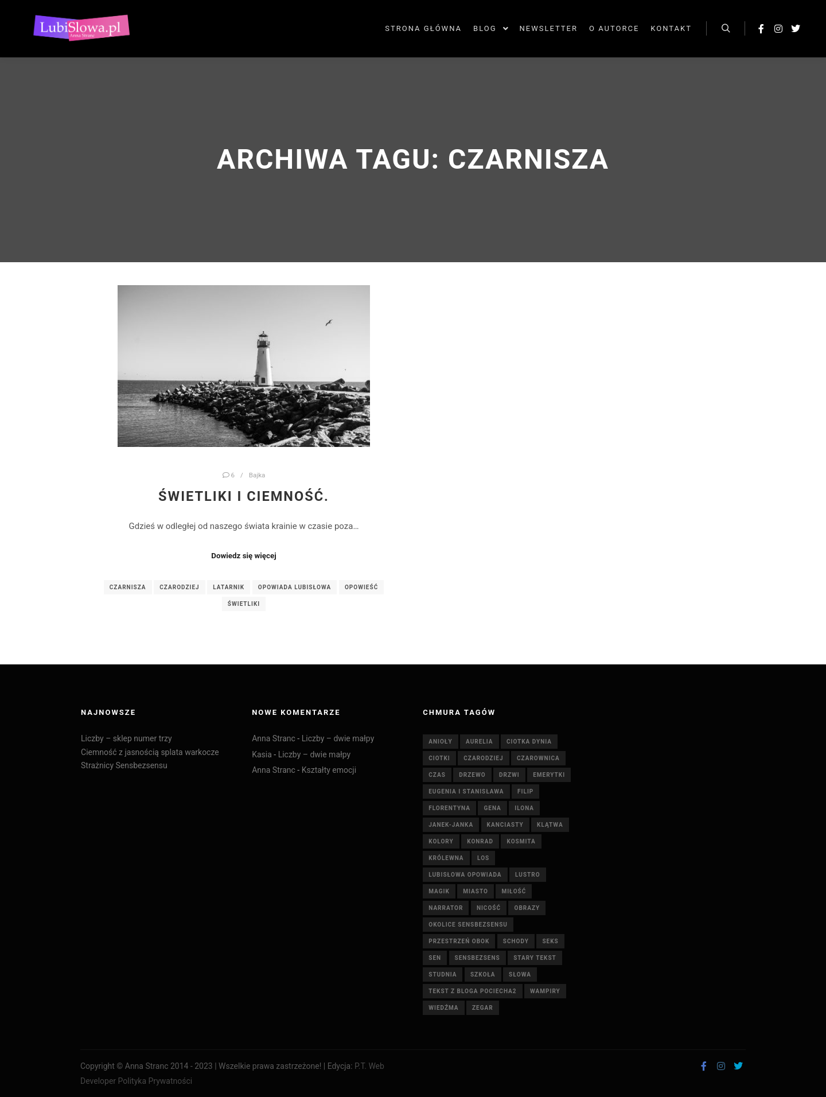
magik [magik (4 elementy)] (439, 891)
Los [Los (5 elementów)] (483, 858)
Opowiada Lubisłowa (294, 587)
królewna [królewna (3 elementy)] (445, 858)
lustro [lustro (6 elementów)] (527, 875)
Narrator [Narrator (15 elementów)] (445, 908)
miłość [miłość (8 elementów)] (513, 891)
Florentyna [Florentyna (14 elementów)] (449, 808)
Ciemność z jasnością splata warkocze (150, 752)
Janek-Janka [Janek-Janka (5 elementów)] (450, 825)
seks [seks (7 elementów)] (550, 941)
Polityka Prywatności (155, 1081)
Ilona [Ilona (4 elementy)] (524, 808)
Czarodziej (179, 587)
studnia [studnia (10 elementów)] (442, 974)
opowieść (361, 587)
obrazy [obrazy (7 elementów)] (527, 908)
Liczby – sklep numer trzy (126, 738)
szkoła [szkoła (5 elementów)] (483, 974)
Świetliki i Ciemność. (243, 496)
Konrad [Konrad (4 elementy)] (480, 841)
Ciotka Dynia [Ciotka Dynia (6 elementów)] (529, 741)
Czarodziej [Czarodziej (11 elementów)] (483, 758)
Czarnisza (128, 587)
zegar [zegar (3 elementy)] (482, 1008)
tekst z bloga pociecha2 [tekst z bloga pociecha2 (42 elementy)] (472, 991)
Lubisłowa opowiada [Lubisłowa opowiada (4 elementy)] (464, 875)
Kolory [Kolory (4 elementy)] (440, 841)
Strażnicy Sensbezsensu (124, 765)
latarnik (228, 587)
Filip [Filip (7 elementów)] (525, 791)
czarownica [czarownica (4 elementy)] (538, 758)
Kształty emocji (329, 770)
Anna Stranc (273, 738)
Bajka (257, 475)
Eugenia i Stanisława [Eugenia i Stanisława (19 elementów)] (466, 791)
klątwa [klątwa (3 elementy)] (550, 825)
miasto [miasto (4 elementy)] (475, 891)
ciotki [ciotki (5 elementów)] (439, 758)
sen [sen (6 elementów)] (434, 958)
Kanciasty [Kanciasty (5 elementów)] (505, 825)
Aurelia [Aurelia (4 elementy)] (479, 741)
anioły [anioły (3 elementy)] (440, 741)
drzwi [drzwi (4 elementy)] (509, 775)
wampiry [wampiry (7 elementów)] (545, 991)
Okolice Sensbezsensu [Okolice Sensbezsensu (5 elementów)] (468, 924)
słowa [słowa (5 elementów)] (520, 974)
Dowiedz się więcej (243, 555)
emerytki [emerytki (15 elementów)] (549, 775)
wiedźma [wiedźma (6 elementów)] (443, 1008)
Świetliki (244, 604)
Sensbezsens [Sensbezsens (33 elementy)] (477, 958)
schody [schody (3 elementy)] (516, 941)
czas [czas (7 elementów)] (437, 775)
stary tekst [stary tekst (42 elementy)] (534, 958)
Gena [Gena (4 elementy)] (492, 808)
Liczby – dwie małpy (338, 738)
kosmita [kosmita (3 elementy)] (520, 841)
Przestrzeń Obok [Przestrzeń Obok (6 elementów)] (458, 941)
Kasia (262, 754)
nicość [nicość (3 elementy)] (489, 908)
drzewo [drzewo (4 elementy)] (472, 775)
